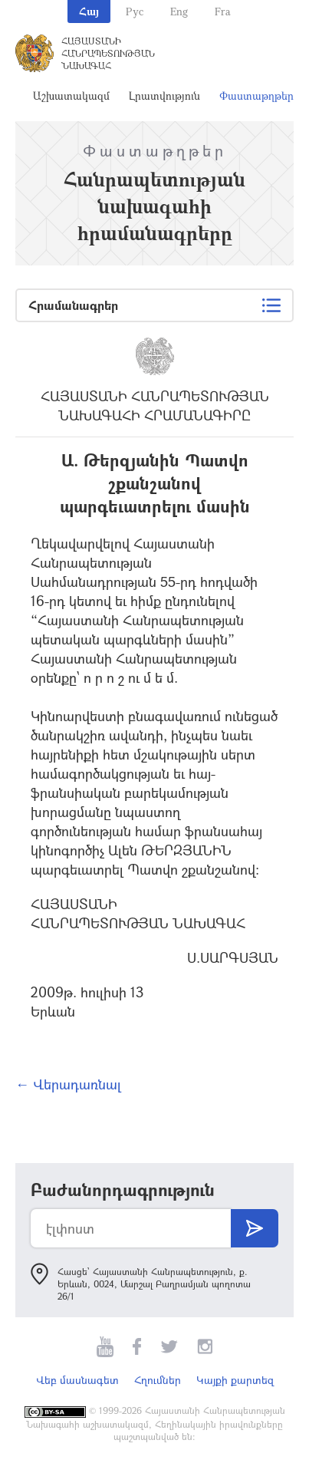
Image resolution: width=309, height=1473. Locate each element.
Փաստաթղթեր (256, 95)
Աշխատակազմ (71, 95)
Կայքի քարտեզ (235, 1379)
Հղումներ (157, 1379)
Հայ (89, 11)
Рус (134, 11)
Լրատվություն (164, 95)
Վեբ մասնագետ (77, 1379)
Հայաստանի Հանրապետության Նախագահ (108, 53)
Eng (179, 11)
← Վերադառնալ (68, 1084)
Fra (223, 11)
